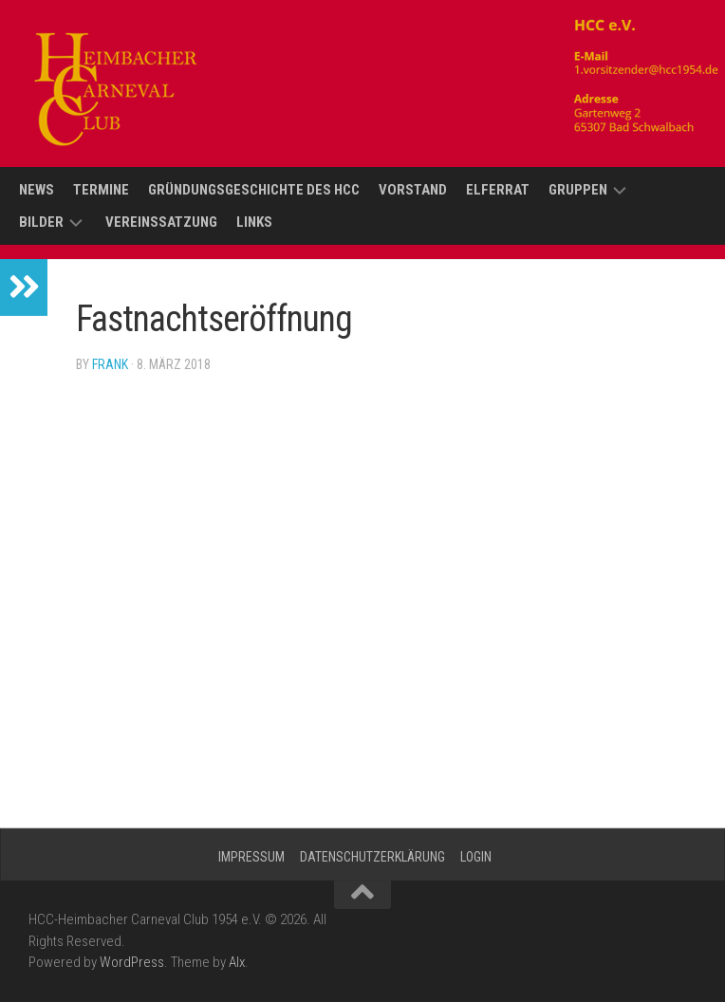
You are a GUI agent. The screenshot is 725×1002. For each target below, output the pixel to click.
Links (254, 222)
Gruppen (577, 189)
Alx (237, 962)
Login (476, 856)
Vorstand (413, 189)
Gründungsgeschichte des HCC (254, 189)
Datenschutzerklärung (372, 856)
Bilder (41, 222)
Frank (110, 364)
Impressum (251, 856)
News (36, 189)
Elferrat (498, 189)
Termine (101, 189)
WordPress (132, 962)
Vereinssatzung (161, 222)
